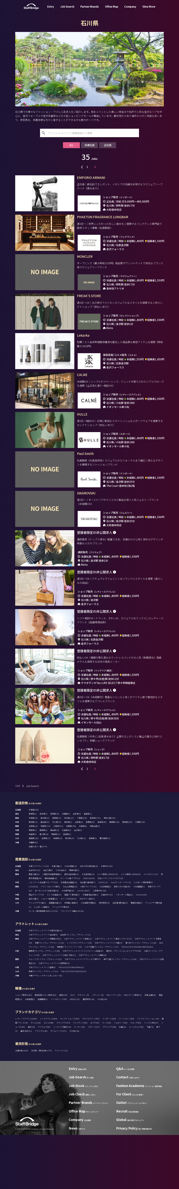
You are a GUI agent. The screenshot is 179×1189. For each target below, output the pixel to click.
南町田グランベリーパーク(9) (69, 1000)
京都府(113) (45, 880)
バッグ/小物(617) (151, 1076)
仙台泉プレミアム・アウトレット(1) (75, 988)
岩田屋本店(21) (55, 956)
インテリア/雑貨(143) (62, 1081)
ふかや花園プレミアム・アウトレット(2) (101, 1000)
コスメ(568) (49, 1076)
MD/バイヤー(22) (114, 1049)
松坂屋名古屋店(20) (69, 936)
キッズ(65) (106, 1076)
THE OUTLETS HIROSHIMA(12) (71, 1021)
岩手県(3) (43, 867)
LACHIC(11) (103, 936)
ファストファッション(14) (148, 1072)
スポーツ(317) (94, 1081)
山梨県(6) (79, 876)
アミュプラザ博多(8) (60, 961)
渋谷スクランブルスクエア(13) (110, 932)
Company (130, 9)
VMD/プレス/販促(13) (133, 1049)
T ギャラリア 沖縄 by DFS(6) (72, 965)
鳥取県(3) (33, 884)
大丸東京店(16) (88, 928)
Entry (50, 9)
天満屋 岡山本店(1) (90, 948)
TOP (17, 840)
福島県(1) (88, 867)
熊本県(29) (69, 892)
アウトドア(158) (109, 1081)
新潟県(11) (33, 876)
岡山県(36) (54, 884)
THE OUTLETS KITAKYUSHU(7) (73, 1025)
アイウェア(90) (44, 1081)
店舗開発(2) (43, 1053)
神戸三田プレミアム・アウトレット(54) (120, 1013)
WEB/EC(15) (75, 1053)
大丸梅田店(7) (139, 940)
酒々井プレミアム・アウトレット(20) (140, 996)
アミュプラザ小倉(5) (37, 956)
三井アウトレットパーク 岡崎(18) (93, 1009)
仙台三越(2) (48, 924)
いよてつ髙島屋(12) (49, 952)
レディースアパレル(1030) (26, 1072)
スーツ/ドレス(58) (126, 1072)
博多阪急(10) (104, 956)
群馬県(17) (56, 872)
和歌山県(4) (95, 880)
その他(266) (102, 1053)
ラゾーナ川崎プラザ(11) (70, 932)
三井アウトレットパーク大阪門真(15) (54, 1017)
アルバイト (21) (61, 1104)
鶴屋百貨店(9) (136, 956)
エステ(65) (94, 1076)
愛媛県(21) (55, 888)
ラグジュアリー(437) (90, 1072)
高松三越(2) (34, 952)
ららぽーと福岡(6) (41, 961)
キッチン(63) (79, 1081)
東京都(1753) (95, 872)
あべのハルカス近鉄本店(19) (47, 944)
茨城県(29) (33, 872)
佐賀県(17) (46, 892)
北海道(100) (34, 863)
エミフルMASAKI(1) (69, 952)
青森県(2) (33, 867)
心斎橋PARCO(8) (99, 944)
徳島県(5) (33, 888)
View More (149, 9)
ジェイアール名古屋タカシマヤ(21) (43, 936)
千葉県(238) (82, 872)
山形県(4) (77, 867)
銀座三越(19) (34, 928)
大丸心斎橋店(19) (70, 940)
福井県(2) (68, 876)
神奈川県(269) (110, 872)
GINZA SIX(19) (89, 932)
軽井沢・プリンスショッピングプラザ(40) (123, 1005)
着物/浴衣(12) (26, 1085)
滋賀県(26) (33, 880)
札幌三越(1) (56, 920)
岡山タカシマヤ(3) (36, 948)
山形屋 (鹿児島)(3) (120, 956)
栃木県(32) (45, 872)
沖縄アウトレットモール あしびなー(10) (45, 1029)
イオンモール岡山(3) (124, 948)
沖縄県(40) (33, 896)
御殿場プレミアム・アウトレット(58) (44, 1005)
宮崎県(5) (93, 892)
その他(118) (74, 1085)
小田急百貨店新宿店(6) (51, 928)
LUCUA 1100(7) (83, 944)
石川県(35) (56, 876)
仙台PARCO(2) (34, 924)
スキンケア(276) (63, 1076)
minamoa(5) (141, 948)
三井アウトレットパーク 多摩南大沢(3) (45, 992)
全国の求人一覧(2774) (38, 900)
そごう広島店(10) (54, 948)
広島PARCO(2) (107, 948)
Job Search (67, 9)
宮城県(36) (54, 867)
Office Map (111, 9)
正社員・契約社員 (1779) (41, 1104)
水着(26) (122, 1081)
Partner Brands (89, 9)
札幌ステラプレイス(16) (39, 920)
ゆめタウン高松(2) (87, 952)
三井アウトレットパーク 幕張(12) (78, 992)
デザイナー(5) (83, 1049)
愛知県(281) (127, 876)
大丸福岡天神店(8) (88, 956)
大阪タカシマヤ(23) (88, 940)
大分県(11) (81, 892)
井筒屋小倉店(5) (71, 956)
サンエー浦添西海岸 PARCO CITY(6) (43, 965)
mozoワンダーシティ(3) (121, 936)
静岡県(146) (114, 876)
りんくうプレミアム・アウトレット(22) (45, 1013)
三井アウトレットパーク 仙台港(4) (43, 988)
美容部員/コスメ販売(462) (45, 1049)
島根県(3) (43, 884)
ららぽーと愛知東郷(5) (143, 936)
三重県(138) (140, 876)
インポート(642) (109, 1072)
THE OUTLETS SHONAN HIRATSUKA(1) (137, 1000)
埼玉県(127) (69, 872)
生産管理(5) (30, 1053)
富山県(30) (45, 876)
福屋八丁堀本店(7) (72, 948)
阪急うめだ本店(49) (122, 940)
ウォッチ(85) (135, 1076)
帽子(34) (31, 1081)
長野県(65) (90, 876)
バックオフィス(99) (58, 1053)
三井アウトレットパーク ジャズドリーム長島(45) (83, 1005)
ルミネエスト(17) (151, 928)
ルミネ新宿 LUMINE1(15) (107, 928)
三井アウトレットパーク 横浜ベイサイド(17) (113, 992)
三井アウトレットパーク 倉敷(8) (42, 1021)
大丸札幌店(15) (70, 920)
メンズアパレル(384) (48, 1072)
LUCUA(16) (33, 940)
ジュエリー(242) (120, 1076)
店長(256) (63, 1049)
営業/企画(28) (150, 1049)
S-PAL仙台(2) (61, 924)
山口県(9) (78, 884)
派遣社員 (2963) (22, 1104)
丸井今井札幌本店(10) (89, 920)
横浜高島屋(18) (51, 932)
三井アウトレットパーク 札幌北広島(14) (45, 984)
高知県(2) (67, 888)
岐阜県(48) (102, 876)
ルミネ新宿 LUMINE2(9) (131, 928)
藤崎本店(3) (74, 924)
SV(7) (72, 1049)
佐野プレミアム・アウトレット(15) (49, 996)
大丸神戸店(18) (68, 944)
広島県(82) (66, 884)
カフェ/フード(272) (58, 1085)
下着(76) (150, 1081)
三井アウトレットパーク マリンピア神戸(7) (83, 1013)
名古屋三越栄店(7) (87, 936)
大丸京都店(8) (105, 940)
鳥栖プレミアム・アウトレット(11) (43, 1025)
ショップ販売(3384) (23, 1049)
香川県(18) (44, 888)
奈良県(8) (83, 880)
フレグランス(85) (80, 1076)
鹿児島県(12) (105, 892)
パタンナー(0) (98, 1049)
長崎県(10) (57, 892)
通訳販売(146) (88, 1053)
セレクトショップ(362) (69, 1072)
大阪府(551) (58, 880)
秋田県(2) (66, 867)
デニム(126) (36, 1076)
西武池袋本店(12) (71, 928)
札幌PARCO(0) (107, 920)
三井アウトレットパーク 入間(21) (108, 996)
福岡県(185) (34, 892)
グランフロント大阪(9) (50, 940)
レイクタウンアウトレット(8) (79, 996)
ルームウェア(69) (136, 1081)
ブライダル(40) (41, 1085)
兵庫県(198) (71, 880)
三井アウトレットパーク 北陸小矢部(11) (59, 1009)
